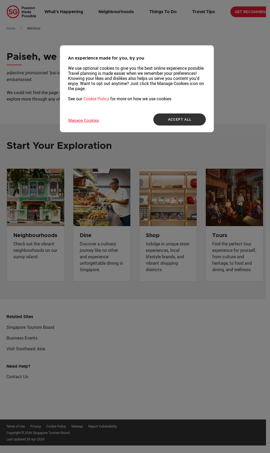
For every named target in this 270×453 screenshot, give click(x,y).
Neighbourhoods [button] (116, 12)
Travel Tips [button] (203, 12)
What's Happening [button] (63, 12)
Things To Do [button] (163, 12)
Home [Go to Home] (10, 28)
